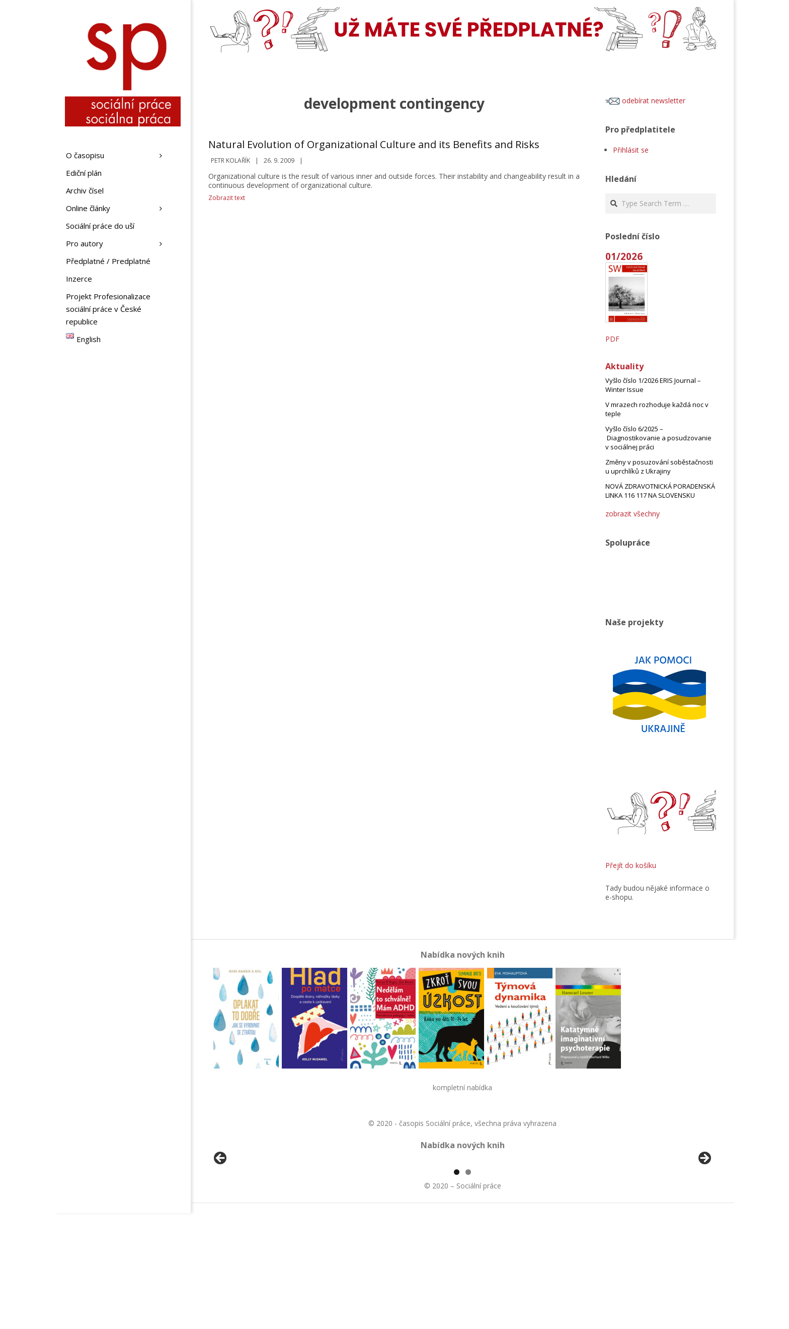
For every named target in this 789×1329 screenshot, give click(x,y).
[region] (462, 1219)
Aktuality (624, 366)
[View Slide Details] (248, 1219)
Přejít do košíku (630, 865)
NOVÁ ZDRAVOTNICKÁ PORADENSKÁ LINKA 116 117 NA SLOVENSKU (660, 491)
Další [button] (704, 1216)
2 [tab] (468, 1288)
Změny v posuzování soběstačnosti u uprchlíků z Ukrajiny (659, 466)
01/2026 (624, 256)
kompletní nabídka (462, 1087)
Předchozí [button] (220, 1216)
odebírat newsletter (645, 100)
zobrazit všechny (632, 513)
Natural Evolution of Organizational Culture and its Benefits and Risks (373, 144)
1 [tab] (456, 1288)
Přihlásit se (631, 150)
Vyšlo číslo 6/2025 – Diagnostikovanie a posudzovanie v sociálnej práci (658, 437)
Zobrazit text (226, 197)
